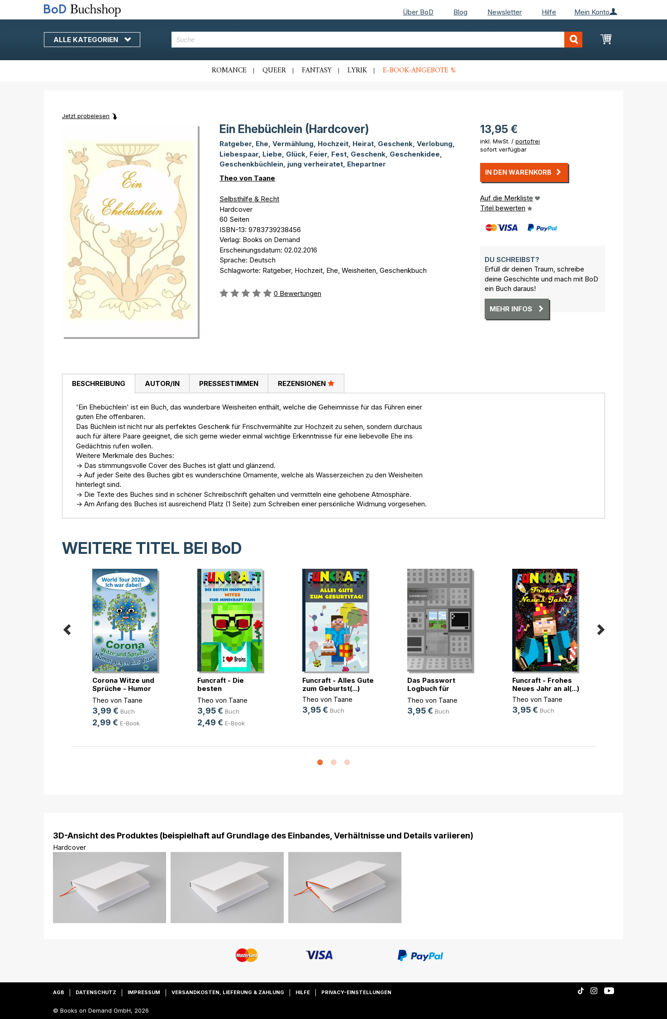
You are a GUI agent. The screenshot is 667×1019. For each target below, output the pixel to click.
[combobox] (377, 40)
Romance (229, 70)
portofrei (527, 141)
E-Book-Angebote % (419, 70)
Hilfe (549, 12)
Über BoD (418, 12)
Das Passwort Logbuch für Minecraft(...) (431, 688)
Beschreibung (98, 383)
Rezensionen (306, 383)
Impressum (144, 992)
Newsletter (504, 12)
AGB (58, 992)
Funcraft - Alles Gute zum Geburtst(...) (338, 684)
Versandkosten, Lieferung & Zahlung (228, 992)
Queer (274, 70)
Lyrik (357, 70)
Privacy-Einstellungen (356, 992)
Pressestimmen (228, 383)
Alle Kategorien (92, 39)
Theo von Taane (247, 178)
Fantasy (317, 70)
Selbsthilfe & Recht (249, 199)
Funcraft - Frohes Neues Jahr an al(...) (545, 684)
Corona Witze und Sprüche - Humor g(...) (123, 688)
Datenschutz (96, 992)
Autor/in (162, 383)
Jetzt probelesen (86, 115)
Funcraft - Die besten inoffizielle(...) (220, 688)
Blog (460, 12)
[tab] (98, 384)
